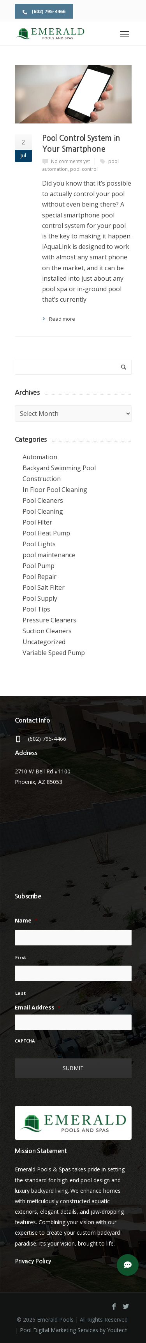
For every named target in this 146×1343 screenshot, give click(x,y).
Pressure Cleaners (49, 620)
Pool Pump (39, 565)
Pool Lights (39, 544)
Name (26, 920)
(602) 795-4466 (44, 11)
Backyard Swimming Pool (59, 468)
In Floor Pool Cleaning (55, 489)
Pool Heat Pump (46, 533)
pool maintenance (49, 555)
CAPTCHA (25, 1041)
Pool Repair (39, 576)
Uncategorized (44, 642)
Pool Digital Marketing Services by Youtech (74, 1330)
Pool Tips (36, 609)
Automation (40, 457)
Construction (42, 478)
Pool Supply (40, 598)
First (20, 957)
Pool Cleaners (43, 500)
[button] (128, 1265)
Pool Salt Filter (44, 587)
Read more (62, 318)
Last (20, 993)
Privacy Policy (33, 1261)
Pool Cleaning (43, 511)
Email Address (37, 1007)
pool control (84, 169)
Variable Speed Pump (54, 652)
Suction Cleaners (47, 631)
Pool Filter (37, 522)
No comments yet (70, 161)
